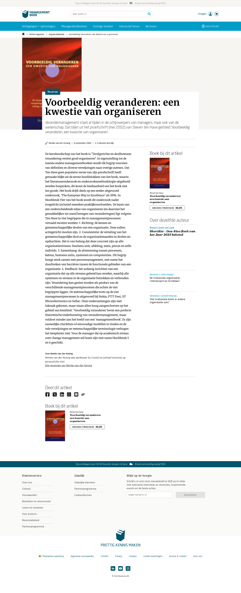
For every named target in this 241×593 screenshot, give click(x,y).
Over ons (27, 482)
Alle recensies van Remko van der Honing (68, 365)
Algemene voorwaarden (82, 556)
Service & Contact (177, 556)
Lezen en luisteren (32, 507)
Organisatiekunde (56, 34)
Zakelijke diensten (84, 482)
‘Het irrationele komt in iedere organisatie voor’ (167, 301)
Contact (26, 488)
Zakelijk (79, 475)
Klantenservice (31, 475)
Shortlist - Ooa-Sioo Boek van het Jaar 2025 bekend (173, 233)
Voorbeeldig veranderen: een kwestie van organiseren (93, 34)
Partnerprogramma (33, 526)
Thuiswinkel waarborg (51, 556)
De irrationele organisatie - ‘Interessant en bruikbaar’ (165, 279)
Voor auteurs (29, 513)
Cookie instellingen (152, 556)
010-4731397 (212, 26)
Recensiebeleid (30, 520)
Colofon (104, 556)
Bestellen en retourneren (36, 501)
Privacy (118, 556)
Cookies (133, 556)
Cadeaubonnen (83, 495)
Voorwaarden (29, 495)
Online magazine (36, 34)
